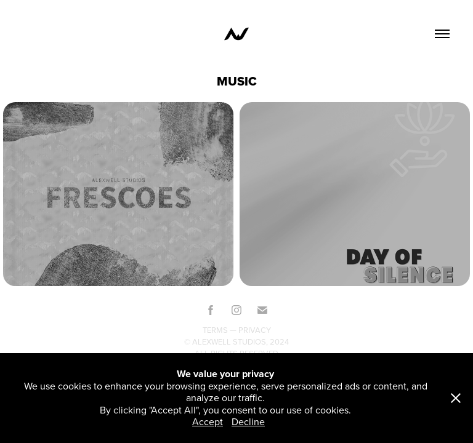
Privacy (254, 329)
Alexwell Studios (229, 341)
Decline (248, 421)
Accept (207, 421)
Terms (215, 329)
